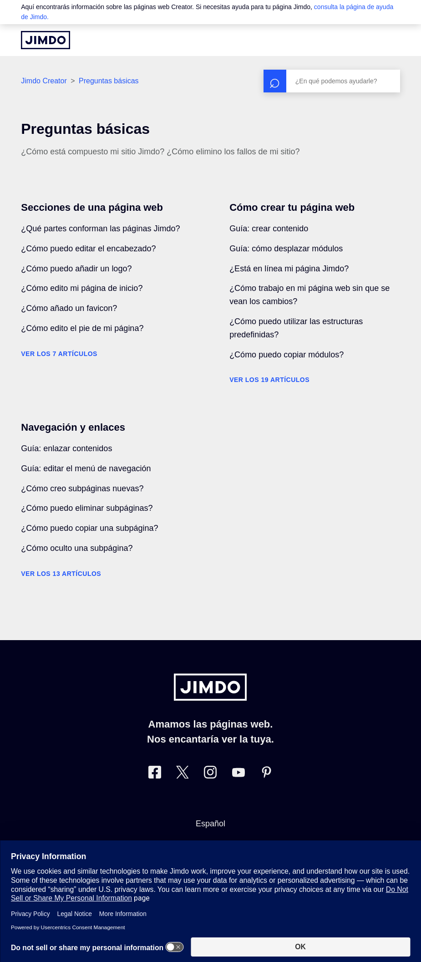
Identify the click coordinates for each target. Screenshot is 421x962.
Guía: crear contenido (268, 228)
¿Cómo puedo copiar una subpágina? (89, 528)
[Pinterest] (266, 774)
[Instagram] (210, 774)
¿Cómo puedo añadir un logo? (76, 268)
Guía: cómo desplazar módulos (286, 248)
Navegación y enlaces (73, 427)
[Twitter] (182, 774)
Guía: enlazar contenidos (66, 448)
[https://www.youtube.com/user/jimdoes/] (238, 774)
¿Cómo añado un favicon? (69, 308)
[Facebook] (154, 774)
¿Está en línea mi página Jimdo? (289, 268)
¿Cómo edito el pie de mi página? (82, 328)
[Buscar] (332, 81)
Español (210, 823)
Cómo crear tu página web (292, 207)
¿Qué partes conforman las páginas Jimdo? (100, 228)
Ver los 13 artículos (61, 573)
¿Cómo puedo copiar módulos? (286, 354)
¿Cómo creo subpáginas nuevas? (82, 488)
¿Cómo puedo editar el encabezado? (88, 248)
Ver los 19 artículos (269, 379)
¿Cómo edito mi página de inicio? (81, 288)
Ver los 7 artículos (59, 353)
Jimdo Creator (43, 81)
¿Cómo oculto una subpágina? (76, 548)
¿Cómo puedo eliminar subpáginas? (86, 508)
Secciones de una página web (92, 207)
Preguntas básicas (109, 81)
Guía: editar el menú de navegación (86, 468)
